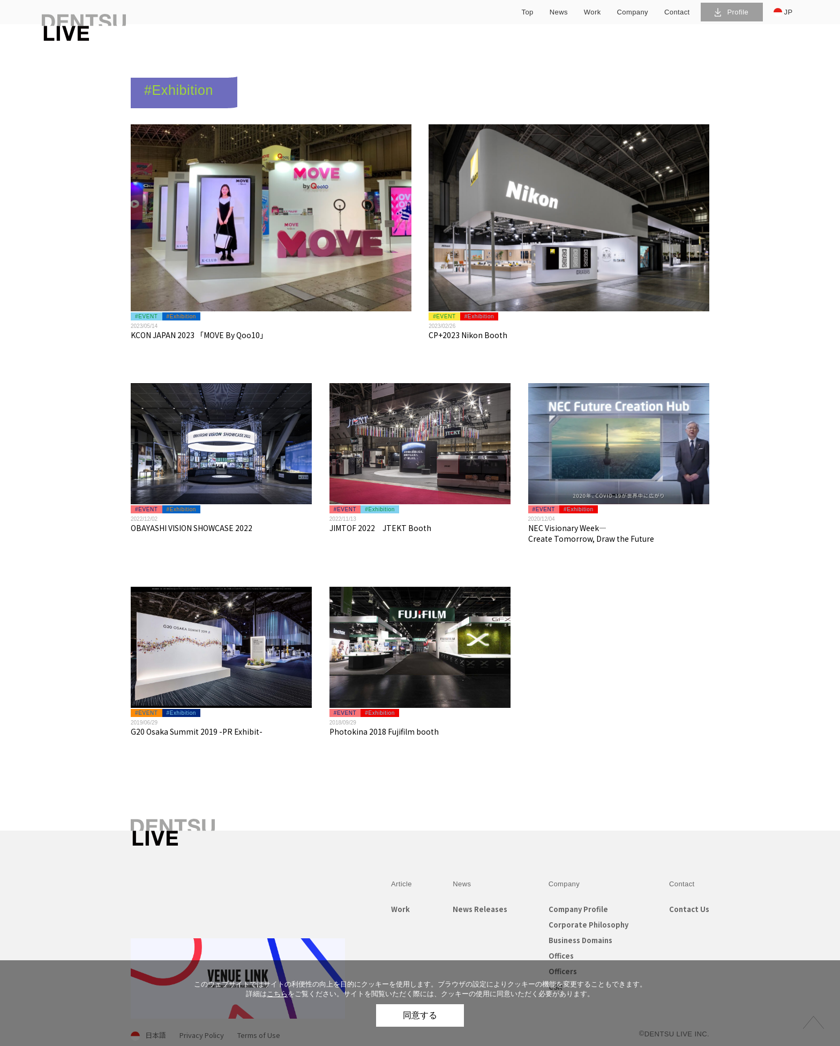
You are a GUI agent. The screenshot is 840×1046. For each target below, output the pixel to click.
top (528, 12)
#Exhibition (182, 316)
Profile (731, 12)
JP (783, 12)
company (632, 12)
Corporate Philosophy (588, 925)
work (592, 12)
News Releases (480, 909)
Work (400, 909)
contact (677, 12)
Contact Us (689, 909)
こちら (277, 994)
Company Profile (578, 909)
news (559, 12)
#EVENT (146, 316)
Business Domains (580, 940)
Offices (561, 956)
